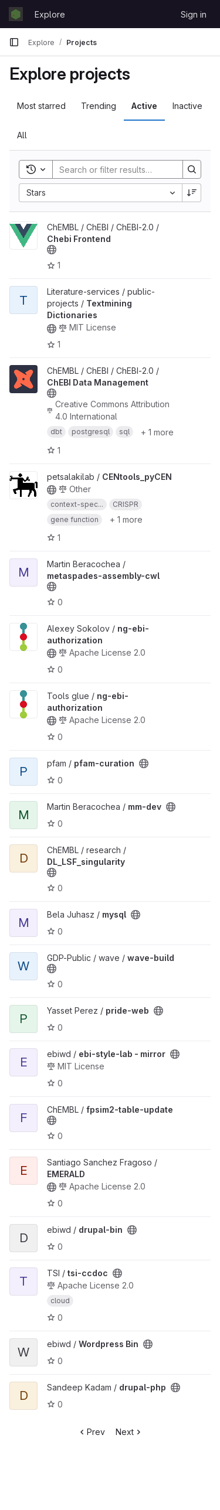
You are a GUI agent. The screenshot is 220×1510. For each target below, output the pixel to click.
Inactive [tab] (187, 106)
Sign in (194, 14)
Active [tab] (144, 106)
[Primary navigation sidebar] (14, 42)
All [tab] (22, 135)
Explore (50, 14)
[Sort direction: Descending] (191, 192)
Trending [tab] (98, 106)
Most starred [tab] (41, 106)
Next (129, 1432)
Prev (91, 1432)
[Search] (129, 169)
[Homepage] (15, 14)
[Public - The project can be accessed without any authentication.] (51, 249)
